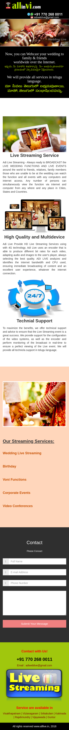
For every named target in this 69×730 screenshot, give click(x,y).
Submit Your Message (34, 623)
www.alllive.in (41, 726)
